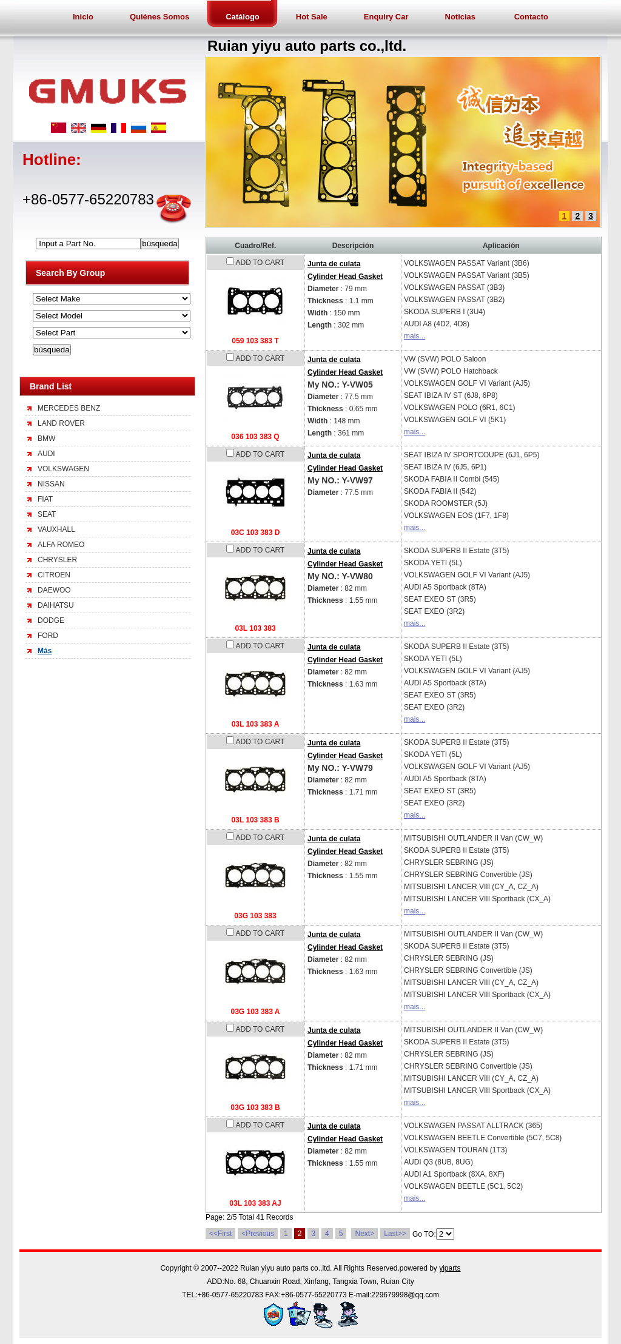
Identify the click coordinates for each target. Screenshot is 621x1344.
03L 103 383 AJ (255, 1203)
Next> (364, 1233)
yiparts (449, 1268)
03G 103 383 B (255, 1107)
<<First (220, 1233)
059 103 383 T (255, 341)
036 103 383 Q (255, 436)
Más (45, 651)
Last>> (395, 1233)
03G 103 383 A (255, 1011)
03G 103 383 (255, 916)
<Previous (257, 1233)
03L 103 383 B (255, 820)
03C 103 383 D (255, 532)
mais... (414, 336)
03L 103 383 (255, 628)
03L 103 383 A (256, 724)
